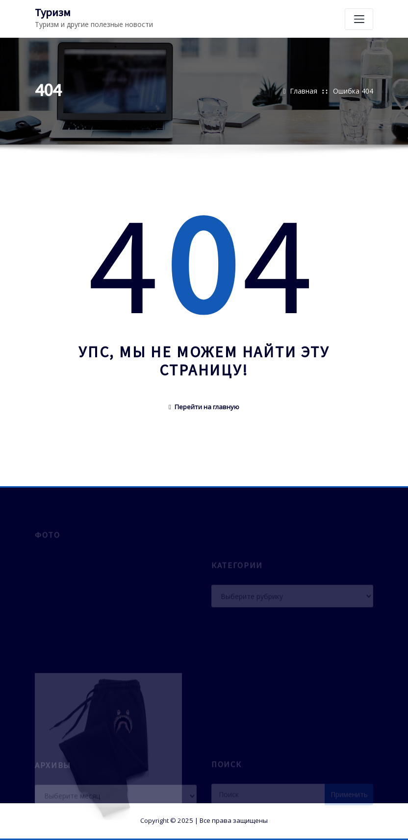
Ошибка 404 (353, 91)
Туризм (53, 12)
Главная (303, 91)
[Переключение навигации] (359, 19)
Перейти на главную (204, 406)
